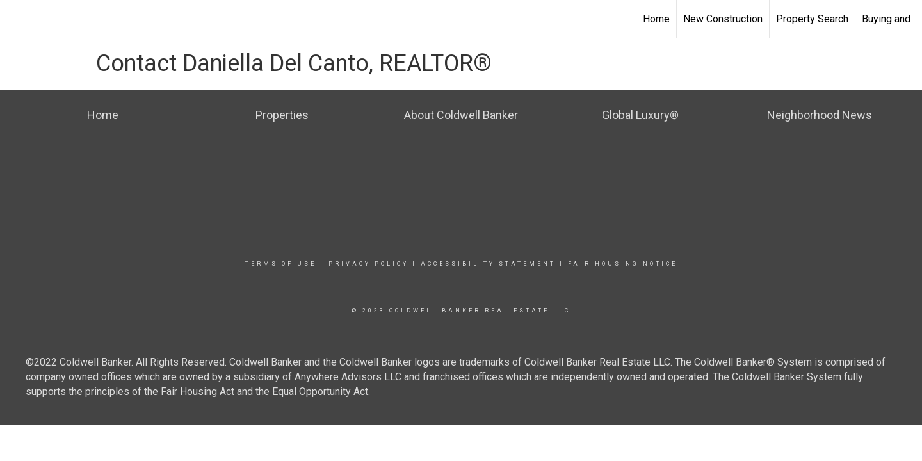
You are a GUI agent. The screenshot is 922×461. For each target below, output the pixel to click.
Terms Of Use (280, 264)
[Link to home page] (16, 19)
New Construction (723, 19)
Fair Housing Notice (622, 264)
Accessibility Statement (488, 264)
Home (656, 19)
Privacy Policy (368, 264)
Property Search (812, 19)
